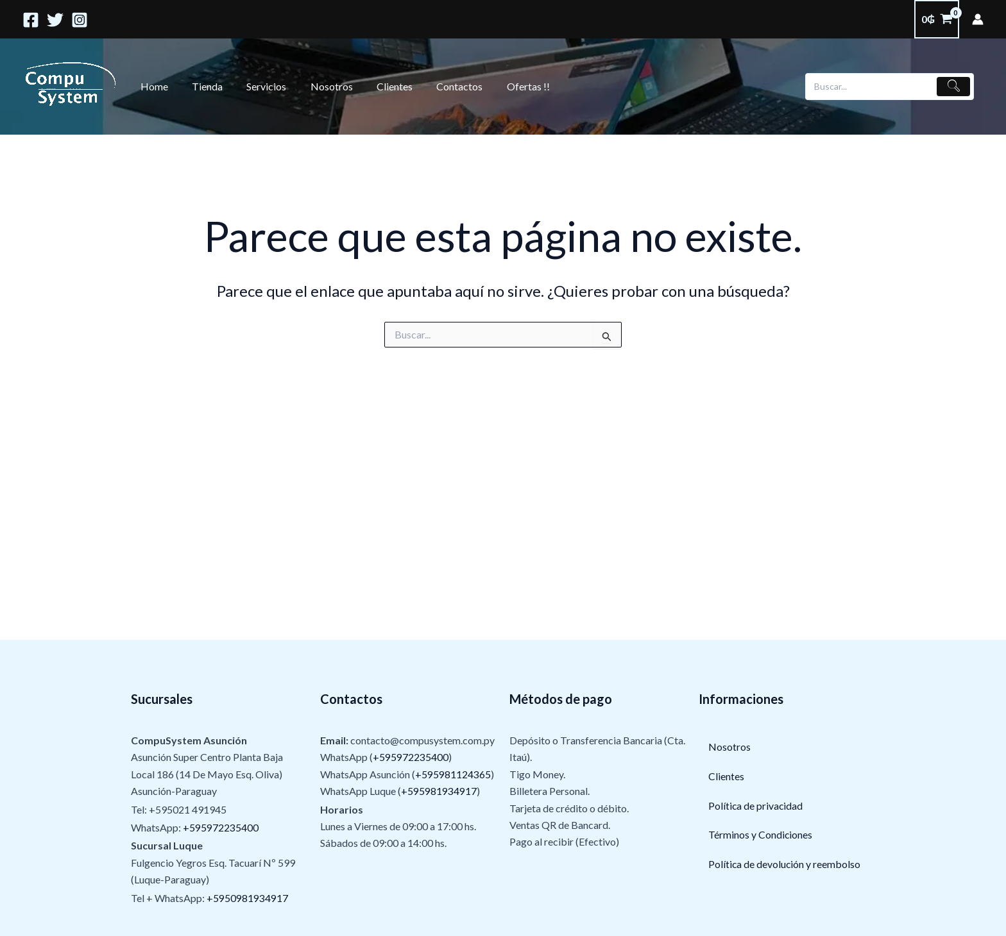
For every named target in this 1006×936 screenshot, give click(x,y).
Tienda (202, 86)
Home (152, 86)
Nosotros (319, 86)
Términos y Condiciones (760, 835)
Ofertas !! (505, 86)
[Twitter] (55, 20)
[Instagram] (79, 20)
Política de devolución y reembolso (785, 864)
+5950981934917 (247, 898)
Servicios (258, 86)
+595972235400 (221, 827)
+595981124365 (453, 774)
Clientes (379, 86)
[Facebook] (30, 20)
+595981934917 (439, 791)
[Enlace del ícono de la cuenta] (978, 19)
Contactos (441, 86)
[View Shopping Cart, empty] (936, 19)
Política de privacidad (756, 805)
